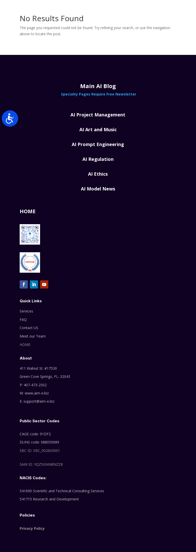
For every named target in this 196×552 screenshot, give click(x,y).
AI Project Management (97, 115)
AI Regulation (98, 159)
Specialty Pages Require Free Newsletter (98, 94)
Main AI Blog (98, 86)
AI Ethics (98, 174)
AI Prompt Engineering (98, 144)
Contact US (29, 327)
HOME (25, 344)
